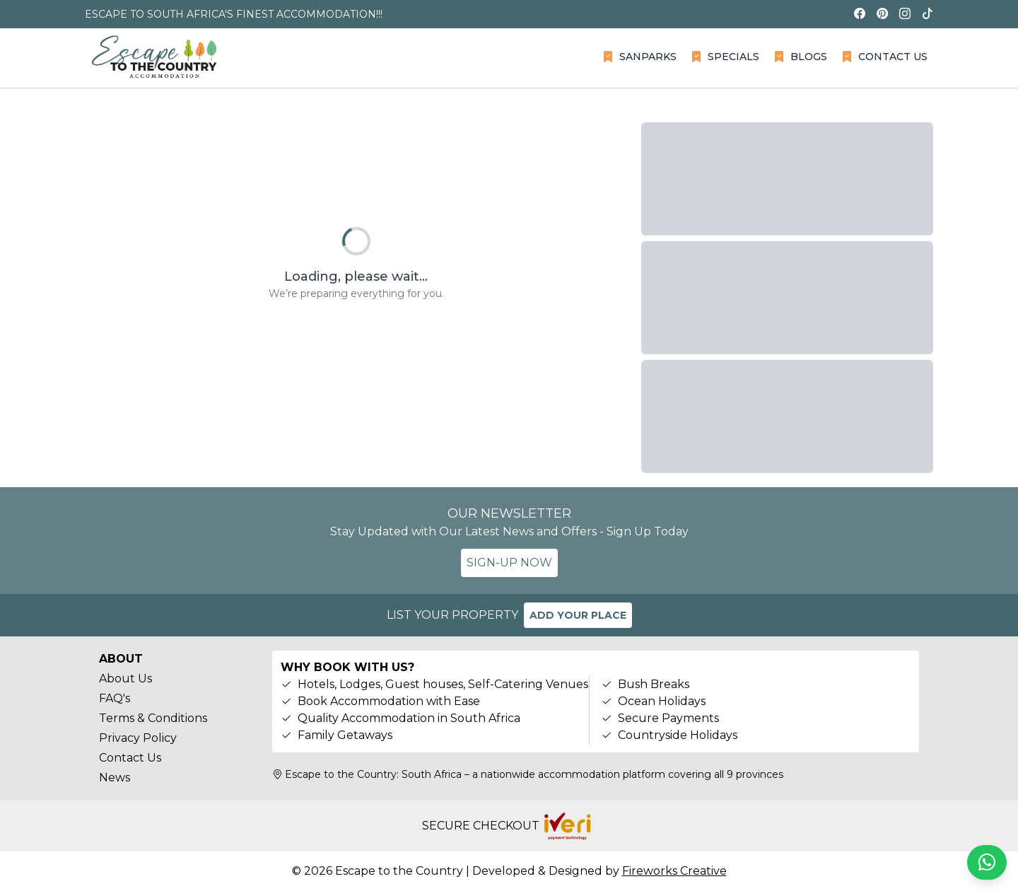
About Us (125, 678)
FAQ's (114, 698)
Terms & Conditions (153, 718)
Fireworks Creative (674, 871)
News (114, 777)
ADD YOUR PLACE (578, 615)
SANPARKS (639, 56)
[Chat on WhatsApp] (987, 862)
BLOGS (800, 56)
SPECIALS (725, 56)
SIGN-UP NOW (509, 562)
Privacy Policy (138, 738)
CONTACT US (884, 56)
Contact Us (130, 757)
